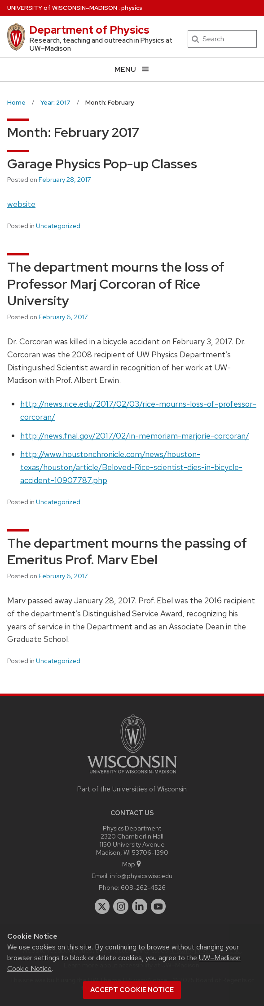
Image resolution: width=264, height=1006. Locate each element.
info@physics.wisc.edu (141, 875)
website (21, 204)
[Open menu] (132, 69)
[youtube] (158, 906)
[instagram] (120, 906)
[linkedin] (139, 906)
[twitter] (102, 906)
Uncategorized (58, 225)
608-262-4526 (143, 887)
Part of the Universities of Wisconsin (132, 789)
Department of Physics (89, 30)
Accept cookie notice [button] (132, 989)
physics (131, 8)
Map (132, 864)
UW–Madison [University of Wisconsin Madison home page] (62, 8)
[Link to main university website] (132, 775)
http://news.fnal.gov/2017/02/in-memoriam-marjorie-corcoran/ (134, 436)
